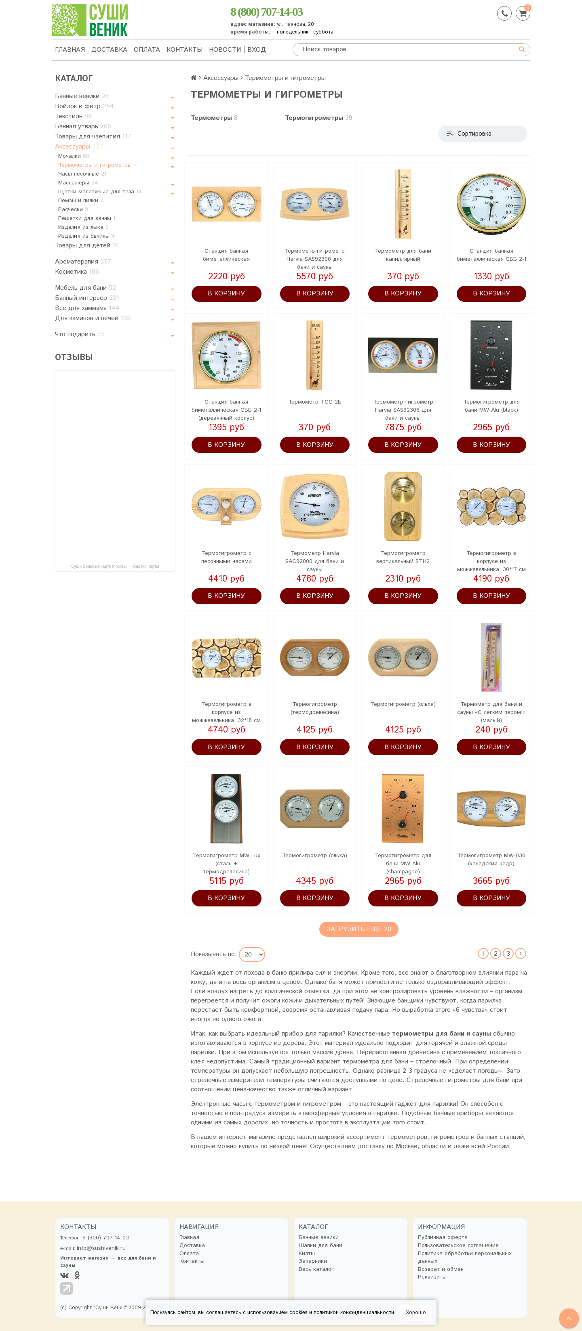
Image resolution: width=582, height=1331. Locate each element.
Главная (70, 49)
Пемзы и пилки (80, 201)
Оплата (147, 49)
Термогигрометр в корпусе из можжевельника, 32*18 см (226, 712)
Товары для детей (87, 245)
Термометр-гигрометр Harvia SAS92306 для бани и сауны (403, 410)
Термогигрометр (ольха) (403, 704)
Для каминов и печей (93, 318)
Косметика (77, 271)
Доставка (109, 49)
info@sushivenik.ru (101, 1248)
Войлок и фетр (84, 106)
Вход (256, 49)
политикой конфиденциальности (354, 1312)
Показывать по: (214, 954)
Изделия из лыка (83, 227)
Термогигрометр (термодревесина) (315, 708)
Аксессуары (79, 146)
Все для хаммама (87, 308)
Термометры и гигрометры (99, 165)
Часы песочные (82, 174)
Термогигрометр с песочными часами (226, 557)
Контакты (184, 49)
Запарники (313, 1261)
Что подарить (80, 334)
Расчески (73, 209)
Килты (307, 1254)
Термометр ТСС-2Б (315, 402)
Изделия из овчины (86, 236)
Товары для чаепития (93, 136)
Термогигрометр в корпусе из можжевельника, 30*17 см (491, 561)
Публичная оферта (443, 1237)
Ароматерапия (83, 261)
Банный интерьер (87, 298)
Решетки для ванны (86, 218)
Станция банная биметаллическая (226, 255)
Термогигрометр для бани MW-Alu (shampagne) (403, 864)
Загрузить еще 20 (359, 929)
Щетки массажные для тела (100, 192)
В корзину (226, 293)
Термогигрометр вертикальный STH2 (403, 557)
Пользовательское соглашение (458, 1245)
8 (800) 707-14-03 (266, 11)
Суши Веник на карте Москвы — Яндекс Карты (115, 566)
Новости (225, 49)
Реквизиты (432, 1277)
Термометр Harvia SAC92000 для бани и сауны (314, 561)
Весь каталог (316, 1269)
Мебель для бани (85, 288)
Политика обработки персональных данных (465, 1258)
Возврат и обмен (441, 1269)
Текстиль (73, 116)
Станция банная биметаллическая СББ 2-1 (491, 255)
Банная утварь (83, 126)
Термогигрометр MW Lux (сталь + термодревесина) (226, 864)
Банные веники (82, 96)
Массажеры (78, 183)
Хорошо (416, 1312)
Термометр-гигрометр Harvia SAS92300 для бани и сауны (315, 259)
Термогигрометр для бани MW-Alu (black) (491, 406)
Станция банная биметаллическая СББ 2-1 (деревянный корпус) (226, 410)
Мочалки (73, 156)
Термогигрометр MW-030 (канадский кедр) (491, 860)
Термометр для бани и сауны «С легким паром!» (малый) (491, 712)
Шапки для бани (320, 1245)
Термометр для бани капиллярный (403, 255)
